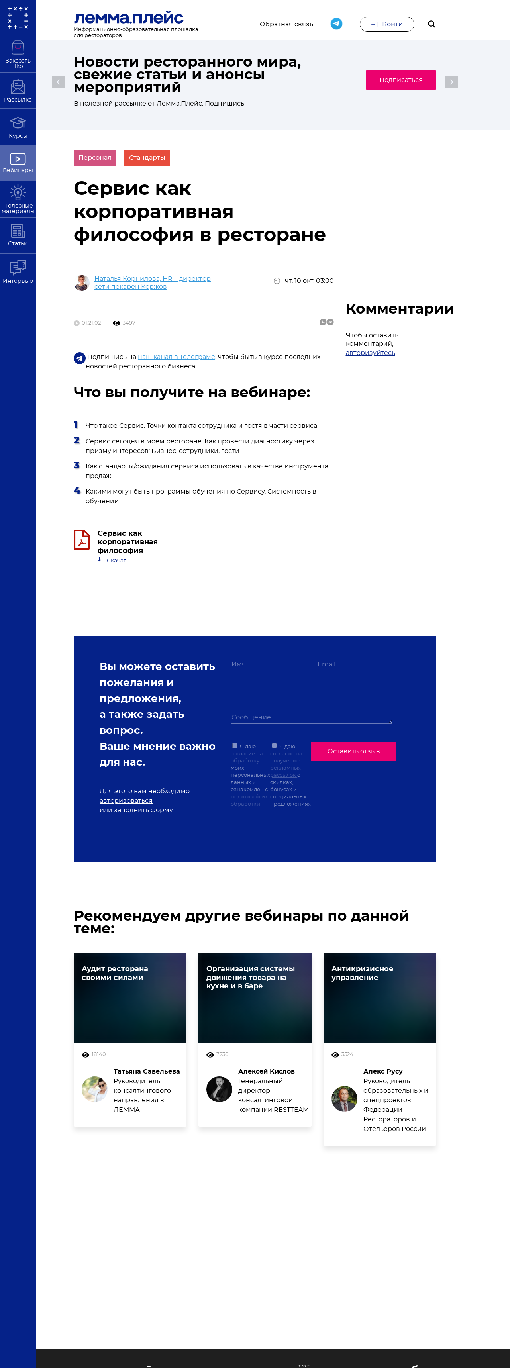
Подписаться (398, 80)
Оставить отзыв (354, 754)
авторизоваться (126, 804)
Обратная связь (286, 25)
